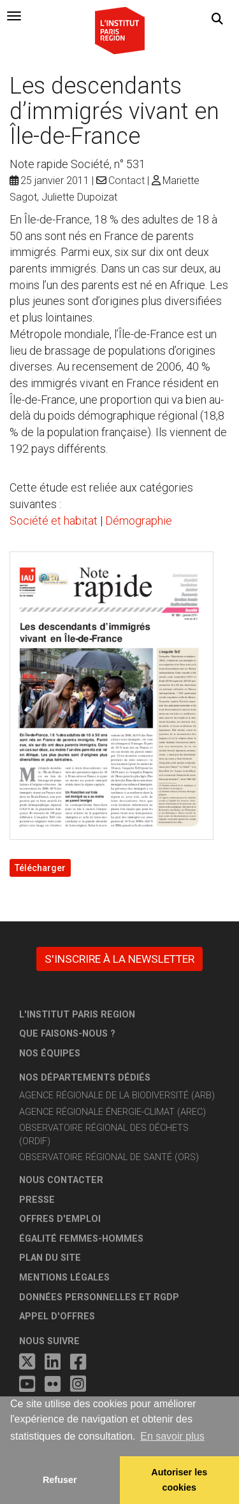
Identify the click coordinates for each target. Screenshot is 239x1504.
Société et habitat (54, 520)
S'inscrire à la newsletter (119, 959)
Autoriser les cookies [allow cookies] (179, 1480)
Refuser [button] (60, 1480)
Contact (126, 180)
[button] (217, 19)
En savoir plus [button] (172, 1436)
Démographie (138, 520)
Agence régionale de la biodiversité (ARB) (117, 1095)
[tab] (14, 16)
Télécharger (40, 868)
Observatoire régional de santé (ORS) (109, 1157)
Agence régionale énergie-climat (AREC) (112, 1112)
